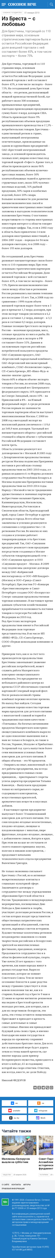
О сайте (5, 1185)
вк (14, 1103)
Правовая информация (13, 1189)
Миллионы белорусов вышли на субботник (16, 1160)
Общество (7, 1175)
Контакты (16, 1185)
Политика (44, 1175)
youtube (14, 1110)
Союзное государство (12, 12)
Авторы (27, 1185)
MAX (40, 1118)
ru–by (14, 1118)
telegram (40, 1110)
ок (40, 1103)
